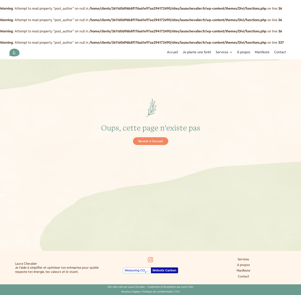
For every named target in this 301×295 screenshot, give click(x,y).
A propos (243, 265)
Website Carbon (164, 270)
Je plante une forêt (197, 52)
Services (222, 52)
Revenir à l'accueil (150, 141)
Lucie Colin (187, 286)
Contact (280, 52)
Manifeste (262, 52)
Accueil (172, 52)
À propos (243, 52)
